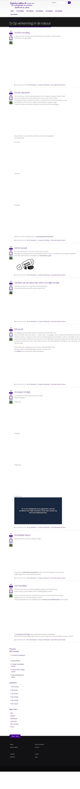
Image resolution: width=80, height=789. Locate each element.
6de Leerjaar (14, 704)
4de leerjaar (49, 11)
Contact (37, 754)
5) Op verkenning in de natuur (58, 85)
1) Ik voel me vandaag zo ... (18, 656)
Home (12, 11)
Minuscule (18, 329)
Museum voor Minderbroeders (51, 599)
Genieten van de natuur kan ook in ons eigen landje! (36, 282)
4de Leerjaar (14, 697)
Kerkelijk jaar (13, 718)
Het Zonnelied (20, 585)
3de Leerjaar (14, 693)
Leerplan (12, 754)
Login (36, 757)
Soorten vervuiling (22, 32)
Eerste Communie (39, 744)
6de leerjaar (14, 14)
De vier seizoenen (22, 92)
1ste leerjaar (20, 11)
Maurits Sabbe (14, 747)
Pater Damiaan (14, 724)
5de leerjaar (58, 11)
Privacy (12, 727)
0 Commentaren (33, 85)
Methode (12, 757)
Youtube (18, 351)
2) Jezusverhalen (15, 661)
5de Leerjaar (14, 700)
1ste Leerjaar (15, 686)
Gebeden (12, 716)
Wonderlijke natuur (22, 535)
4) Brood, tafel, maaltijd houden (17, 670)
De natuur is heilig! (22, 391)
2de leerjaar (29, 11)
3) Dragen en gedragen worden (17, 665)
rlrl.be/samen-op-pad (45, 255)
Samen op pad (20, 247)
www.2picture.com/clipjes (23, 634)
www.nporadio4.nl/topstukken (45, 236)
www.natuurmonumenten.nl (30, 572)
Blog (11, 713)
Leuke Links (13, 721)
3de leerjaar (39, 11)
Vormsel (37, 747)
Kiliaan (11, 744)
